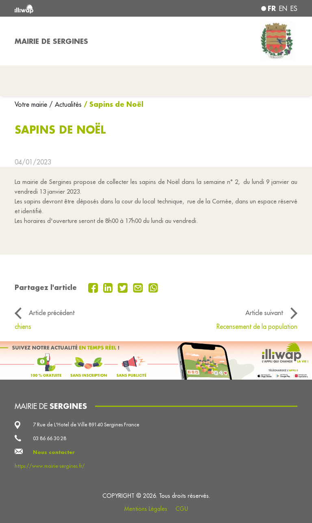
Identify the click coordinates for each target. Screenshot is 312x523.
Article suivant (264, 313)
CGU (182, 508)
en (283, 8)
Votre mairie (32, 104)
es (293, 8)
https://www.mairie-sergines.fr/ (50, 466)
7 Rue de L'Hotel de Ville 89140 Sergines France (86, 424)
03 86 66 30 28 (49, 438)
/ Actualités (65, 104)
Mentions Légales (145, 508)
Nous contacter (54, 452)
